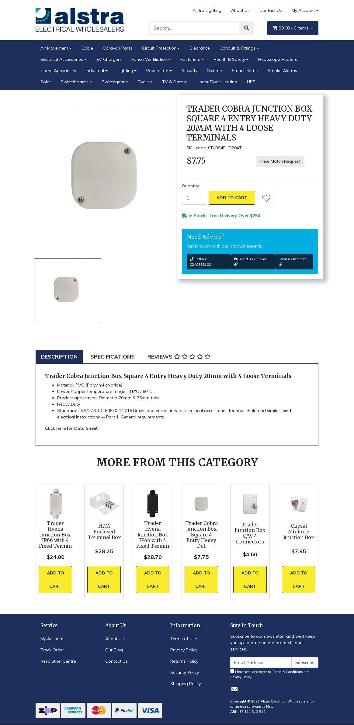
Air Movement (54, 48)
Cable (87, 48)
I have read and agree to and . (270, 674)
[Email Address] (261, 662)
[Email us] (234, 689)
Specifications (112, 356)
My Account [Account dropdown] (303, 10)
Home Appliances (58, 70)
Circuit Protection (159, 48)
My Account (52, 638)
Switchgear (113, 82)
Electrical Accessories (61, 59)
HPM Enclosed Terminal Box (104, 531)
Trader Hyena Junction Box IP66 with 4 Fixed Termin (55, 534)
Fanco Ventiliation (149, 59)
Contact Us (270, 10)
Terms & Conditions (287, 672)
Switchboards (74, 82)
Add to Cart (232, 197)
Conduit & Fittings (237, 48)
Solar (45, 82)
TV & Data (172, 82)
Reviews (179, 356)
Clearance (199, 48)
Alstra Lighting (207, 10)
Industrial (95, 70)
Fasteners (190, 59)
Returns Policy (184, 661)
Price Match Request (280, 161)
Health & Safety (229, 59)
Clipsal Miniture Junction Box (298, 531)
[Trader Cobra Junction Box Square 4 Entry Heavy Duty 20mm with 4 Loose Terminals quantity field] (194, 198)
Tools (143, 82)
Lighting (125, 70)
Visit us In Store (293, 261)
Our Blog (114, 650)
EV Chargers (109, 59)
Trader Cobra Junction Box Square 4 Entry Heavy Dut (201, 534)
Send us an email (251, 261)
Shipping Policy (185, 683)
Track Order (52, 650)
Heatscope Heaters (277, 59)
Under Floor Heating (216, 82)
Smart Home (245, 70)
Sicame (214, 70)
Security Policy (184, 672)
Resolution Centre (58, 661)
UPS (251, 82)
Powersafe (157, 70)
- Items (291, 28)
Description (59, 356)
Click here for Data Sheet (71, 428)
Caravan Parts (117, 48)
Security (189, 70)
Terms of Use (183, 638)
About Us (240, 10)
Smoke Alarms (282, 70)
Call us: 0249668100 (200, 262)
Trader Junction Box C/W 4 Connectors (250, 533)
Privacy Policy (183, 650)
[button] (266, 198)
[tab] (59, 356)
